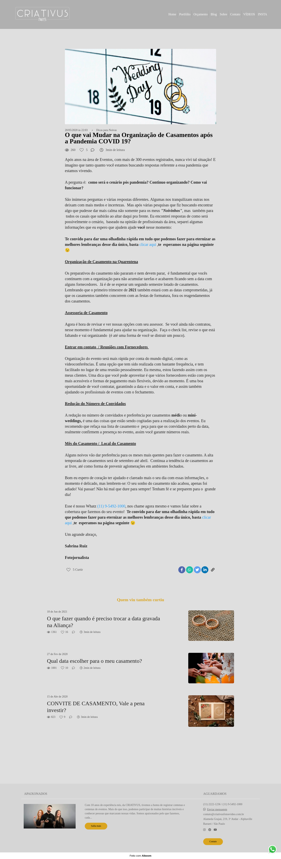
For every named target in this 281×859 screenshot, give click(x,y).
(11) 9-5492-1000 (111, 506)
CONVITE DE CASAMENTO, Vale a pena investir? (95, 706)
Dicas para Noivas (106, 130)
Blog (214, 14)
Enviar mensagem (217, 809)
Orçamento (200, 14)
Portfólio (184, 14)
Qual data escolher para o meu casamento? (94, 661)
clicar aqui (147, 244)
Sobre (223, 14)
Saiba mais (96, 826)
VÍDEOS (249, 14)
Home (172, 14)
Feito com (140, 855)
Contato (235, 14)
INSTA (262, 14)
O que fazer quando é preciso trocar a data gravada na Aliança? (103, 621)
